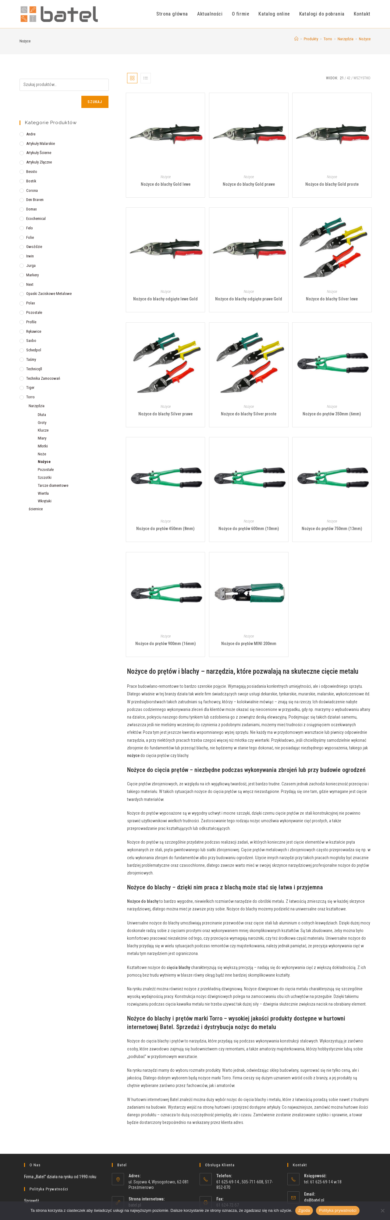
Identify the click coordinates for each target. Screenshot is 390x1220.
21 (342, 78)
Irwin (30, 256)
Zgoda (304, 1210)
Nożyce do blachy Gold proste (332, 184)
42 (348, 78)
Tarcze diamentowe (53, 485)
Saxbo (31, 340)
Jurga (31, 265)
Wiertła (43, 493)
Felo (29, 228)
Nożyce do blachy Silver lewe (332, 298)
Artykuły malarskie (40, 143)
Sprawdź (31, 1200)
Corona (32, 190)
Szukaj (94, 102)
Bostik (31, 181)
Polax (30, 303)
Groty (42, 422)
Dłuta (42, 414)
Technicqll (34, 369)
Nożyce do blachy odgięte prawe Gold (248, 298)
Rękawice (33, 331)
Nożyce (364, 39)
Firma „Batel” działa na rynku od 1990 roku (60, 1176)
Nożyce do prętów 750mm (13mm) (332, 528)
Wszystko (361, 78)
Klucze (43, 430)
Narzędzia (36, 406)
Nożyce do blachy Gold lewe (165, 184)
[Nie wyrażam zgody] (382, 1210)
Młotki (43, 446)
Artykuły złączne (39, 162)
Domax (31, 209)
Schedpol (33, 350)
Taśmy (31, 359)
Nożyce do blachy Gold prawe (249, 184)
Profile (31, 322)
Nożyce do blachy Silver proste (248, 413)
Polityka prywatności (337, 1210)
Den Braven (35, 199)
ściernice (36, 509)
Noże (42, 454)
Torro (30, 397)
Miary (42, 438)
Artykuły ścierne (38, 152)
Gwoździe (34, 246)
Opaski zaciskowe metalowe (49, 293)
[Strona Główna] (296, 39)
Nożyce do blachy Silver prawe (165, 413)
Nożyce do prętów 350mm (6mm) (332, 413)
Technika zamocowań (43, 378)
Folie (30, 237)
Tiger (30, 387)
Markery (32, 275)
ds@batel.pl (314, 1200)
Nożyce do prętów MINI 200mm (248, 643)
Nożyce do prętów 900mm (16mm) (165, 643)
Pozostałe (34, 312)
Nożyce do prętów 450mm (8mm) (165, 528)
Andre (30, 134)
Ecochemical (36, 218)
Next (30, 284)
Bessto (31, 171)
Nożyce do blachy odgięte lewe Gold (165, 298)
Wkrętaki (44, 501)
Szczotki (44, 477)
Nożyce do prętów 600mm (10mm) (248, 528)
